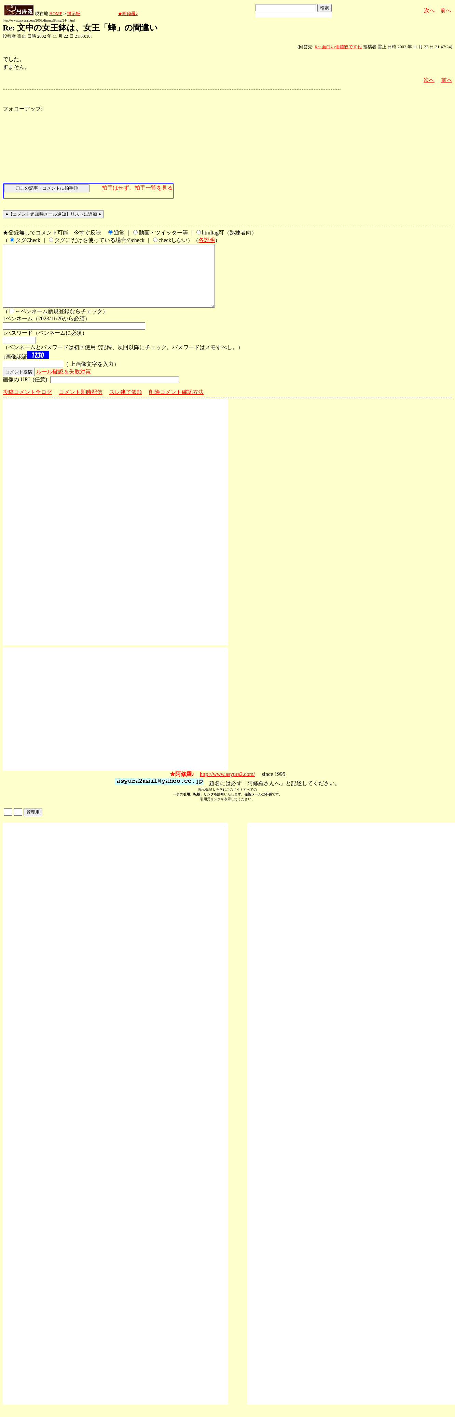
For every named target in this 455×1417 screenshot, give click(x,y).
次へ (429, 10)
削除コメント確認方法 (176, 404)
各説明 (206, 240)
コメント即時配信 (80, 404)
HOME (55, 13)
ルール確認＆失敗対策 (63, 384)
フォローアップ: (22, 109)
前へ (445, 10)
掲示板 (73, 13)
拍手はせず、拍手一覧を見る (137, 188)
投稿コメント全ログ (27, 404)
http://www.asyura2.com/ (227, 786)
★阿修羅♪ (128, 13)
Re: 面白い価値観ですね (338, 46)
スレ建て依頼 (125, 404)
